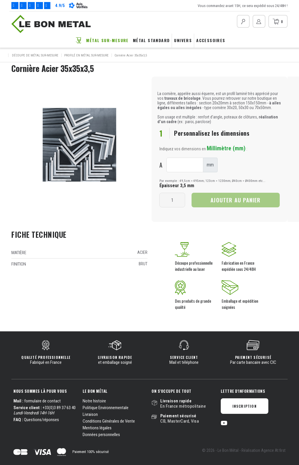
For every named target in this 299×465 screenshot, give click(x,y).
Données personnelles (101, 434)
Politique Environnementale (105, 407)
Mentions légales (97, 427)
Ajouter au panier (235, 200)
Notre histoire (94, 401)
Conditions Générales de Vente (109, 421)
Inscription (244, 406)
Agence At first (273, 450)
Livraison (90, 414)
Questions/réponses (41, 419)
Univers (183, 40)
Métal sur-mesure (107, 40)
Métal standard (151, 40)
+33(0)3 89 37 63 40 (59, 407)
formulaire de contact (42, 401)
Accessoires (210, 40)
